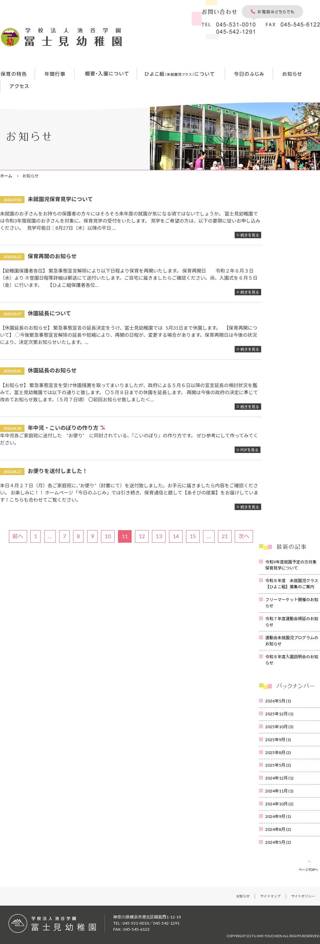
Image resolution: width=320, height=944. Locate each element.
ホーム (6, 175)
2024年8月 (278, 829)
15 (193, 536)
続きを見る (249, 235)
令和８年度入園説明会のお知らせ (291, 659)
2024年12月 (279, 778)
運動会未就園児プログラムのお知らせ (291, 640)
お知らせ (243, 896)
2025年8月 (278, 752)
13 (159, 536)
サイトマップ (270, 896)
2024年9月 (278, 816)
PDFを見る (249, 450)
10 (108, 536)
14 (176, 536)
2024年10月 (279, 803)
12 (142, 536)
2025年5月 (278, 765)
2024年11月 (279, 790)
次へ (243, 536)
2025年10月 (279, 726)
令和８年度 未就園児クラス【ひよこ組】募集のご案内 (291, 583)
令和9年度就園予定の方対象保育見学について (291, 565)
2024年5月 (278, 842)
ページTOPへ (308, 870)
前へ (18, 536)
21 (225, 536)
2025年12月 (279, 713)
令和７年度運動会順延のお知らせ (291, 621)
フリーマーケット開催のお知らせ (291, 602)
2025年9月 (278, 739)
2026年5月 (278, 700)
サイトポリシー (303, 896)
